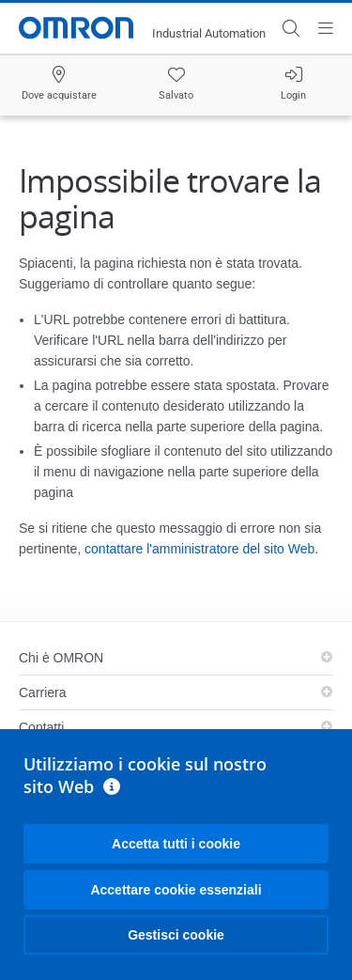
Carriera (43, 692)
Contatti (41, 727)
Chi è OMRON (61, 657)
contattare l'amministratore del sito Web (199, 548)
